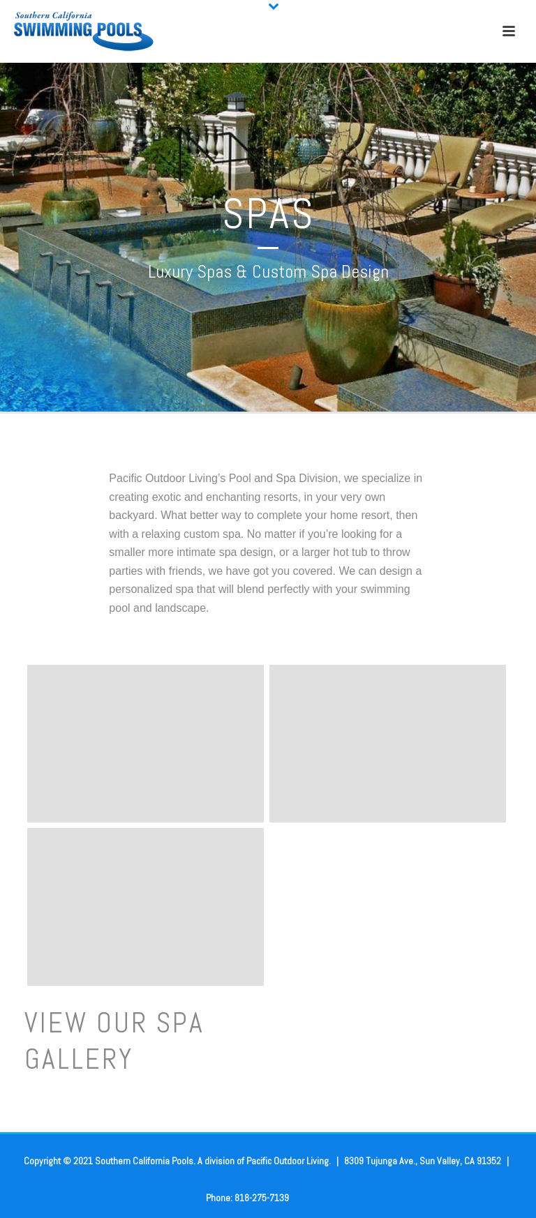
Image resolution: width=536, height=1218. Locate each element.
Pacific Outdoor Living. (292, 1161)
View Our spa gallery (114, 1041)
